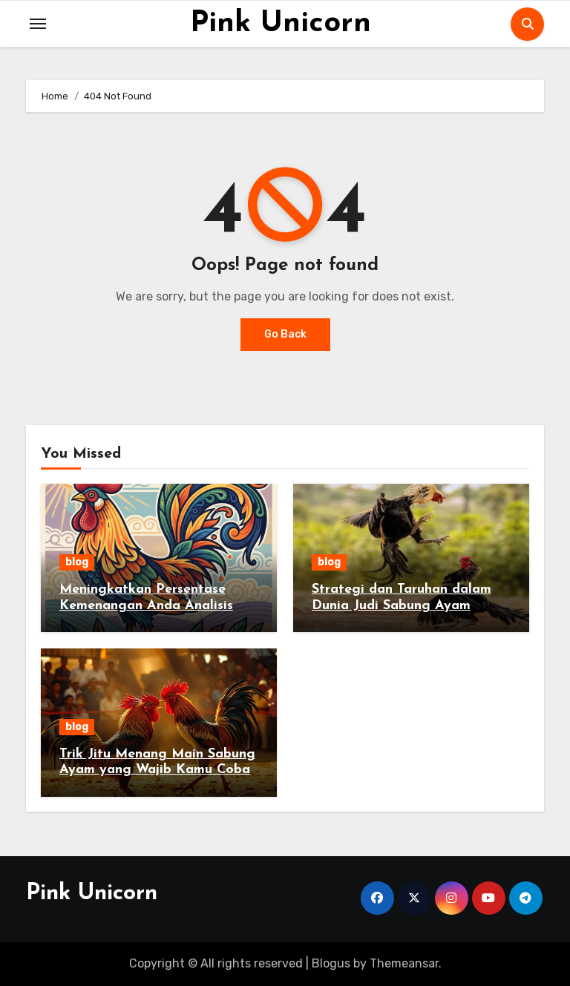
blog (76, 562)
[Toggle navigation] (38, 24)
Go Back (285, 334)
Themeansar (404, 963)
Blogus (331, 963)
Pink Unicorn (280, 24)
